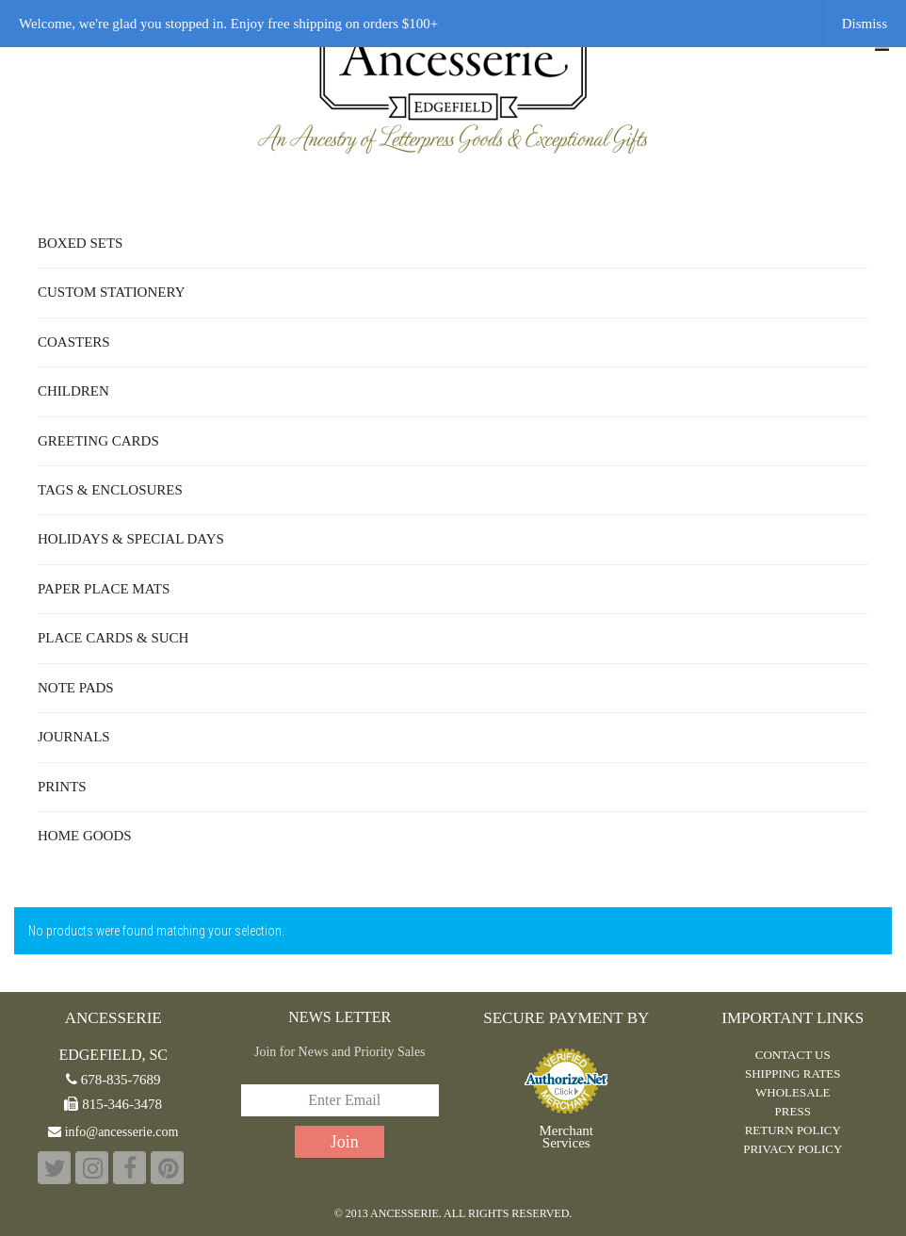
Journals (74, 736)
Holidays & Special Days (131, 538)
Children (73, 390)
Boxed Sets (80, 243)
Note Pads (76, 687)
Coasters (74, 342)
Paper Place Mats (104, 588)
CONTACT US (793, 1055)
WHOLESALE (792, 1092)
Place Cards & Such (113, 637)
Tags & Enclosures (110, 489)
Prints (62, 786)
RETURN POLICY (793, 1130)
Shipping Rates (793, 1073)
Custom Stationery (111, 292)
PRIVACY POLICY (792, 1149)
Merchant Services (566, 1137)
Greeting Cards (98, 440)
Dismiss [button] (864, 23)
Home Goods (85, 835)
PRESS (793, 1111)
